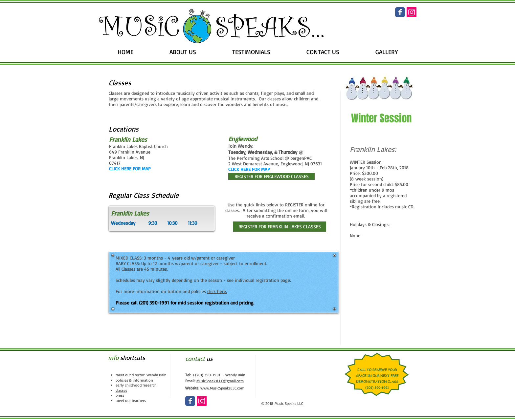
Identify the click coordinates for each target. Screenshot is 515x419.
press (120, 395)
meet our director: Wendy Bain (141, 374)
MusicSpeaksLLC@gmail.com (220, 380)
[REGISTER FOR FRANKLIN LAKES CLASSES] (279, 226)
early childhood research (136, 385)
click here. (217, 291)
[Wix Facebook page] (400, 12)
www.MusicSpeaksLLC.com (222, 388)
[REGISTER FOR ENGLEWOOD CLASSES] (271, 176)
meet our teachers (131, 400)
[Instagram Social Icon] (411, 12)
